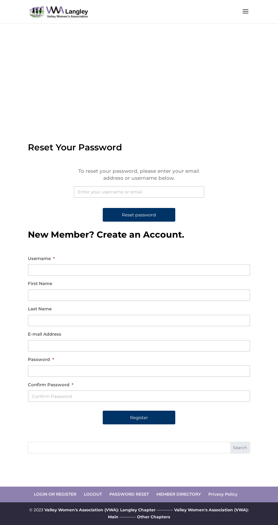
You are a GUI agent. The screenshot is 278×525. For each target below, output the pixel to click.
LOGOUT (93, 494)
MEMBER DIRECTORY (178, 494)
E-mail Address (44, 334)
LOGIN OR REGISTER (55, 494)
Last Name (40, 309)
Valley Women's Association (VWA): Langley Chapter (100, 509)
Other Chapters (153, 516)
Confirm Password (50, 384)
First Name (40, 283)
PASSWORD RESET (129, 494)
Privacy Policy (222, 494)
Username (41, 258)
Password (41, 359)
